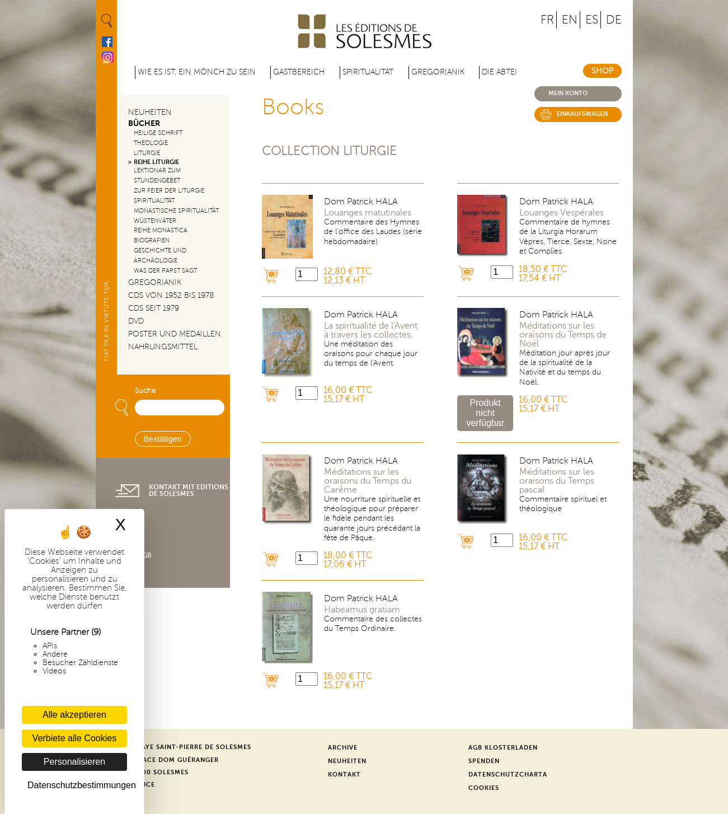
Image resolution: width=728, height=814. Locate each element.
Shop (602, 71)
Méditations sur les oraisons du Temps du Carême (367, 480)
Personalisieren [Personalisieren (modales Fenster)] (74, 761)
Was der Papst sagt (165, 270)
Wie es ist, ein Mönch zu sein (197, 72)
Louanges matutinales (367, 212)
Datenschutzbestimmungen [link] (77, 785)
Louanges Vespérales (561, 212)
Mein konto (568, 93)
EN (569, 19)
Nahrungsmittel (163, 347)
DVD (136, 321)
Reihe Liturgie (156, 162)
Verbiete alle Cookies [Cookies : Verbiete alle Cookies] (74, 738)
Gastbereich (299, 72)
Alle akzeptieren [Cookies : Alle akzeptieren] (74, 714)
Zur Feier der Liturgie (169, 190)
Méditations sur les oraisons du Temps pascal (556, 480)
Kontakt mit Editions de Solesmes (188, 490)
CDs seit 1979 (153, 308)
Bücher (144, 123)
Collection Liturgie (329, 151)
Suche (145, 391)
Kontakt (344, 774)
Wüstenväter (155, 220)
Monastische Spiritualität (176, 210)
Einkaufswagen (582, 114)
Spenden (484, 761)
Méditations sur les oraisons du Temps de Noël (563, 334)
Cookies (483, 788)
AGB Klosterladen (503, 747)
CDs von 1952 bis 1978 (171, 295)
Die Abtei (499, 72)
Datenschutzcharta (507, 774)
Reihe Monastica (160, 230)
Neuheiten (150, 112)
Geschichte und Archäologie (160, 255)
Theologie (151, 143)
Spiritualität (367, 72)
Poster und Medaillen (174, 334)
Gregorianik (437, 72)
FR (547, 19)
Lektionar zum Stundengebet (157, 175)
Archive (343, 747)
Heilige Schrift (158, 133)
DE (614, 19)
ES (591, 19)
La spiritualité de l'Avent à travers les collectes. (370, 330)
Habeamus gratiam (362, 609)
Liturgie (147, 153)
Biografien (152, 240)
